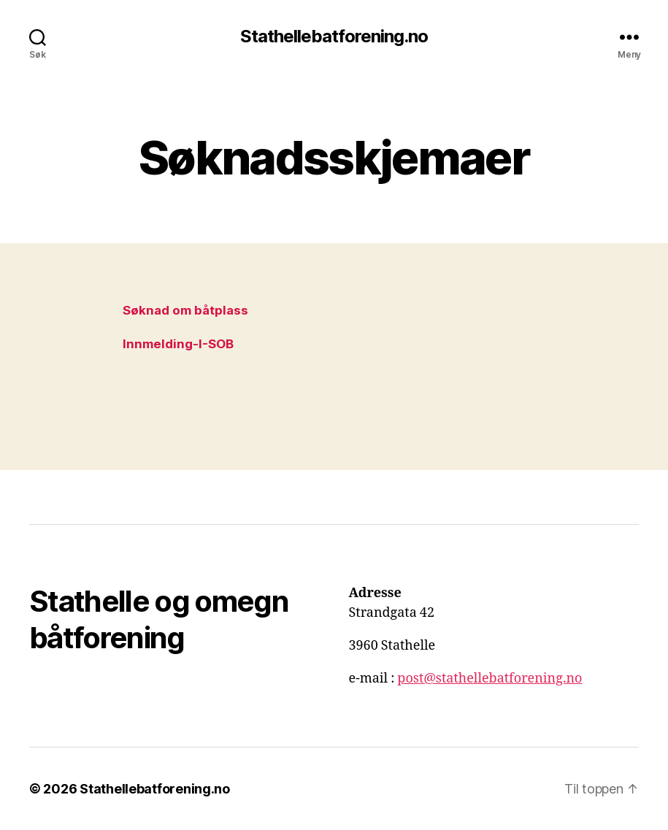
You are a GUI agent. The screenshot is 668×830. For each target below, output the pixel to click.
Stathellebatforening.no (334, 36)
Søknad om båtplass (185, 310)
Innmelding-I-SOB (178, 344)
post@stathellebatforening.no (489, 678)
